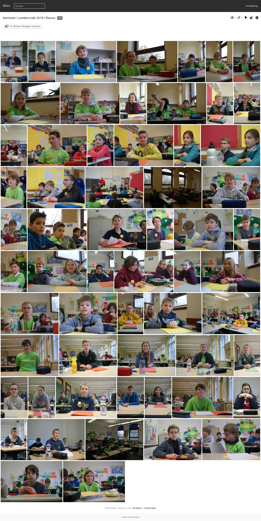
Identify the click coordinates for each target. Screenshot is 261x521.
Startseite (9, 18)
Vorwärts (137, 508)
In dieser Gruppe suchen (25, 26)
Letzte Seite (150, 508)
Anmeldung (252, 5)
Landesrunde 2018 (30, 18)
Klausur (51, 18)
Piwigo (136, 517)
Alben (6, 6)
